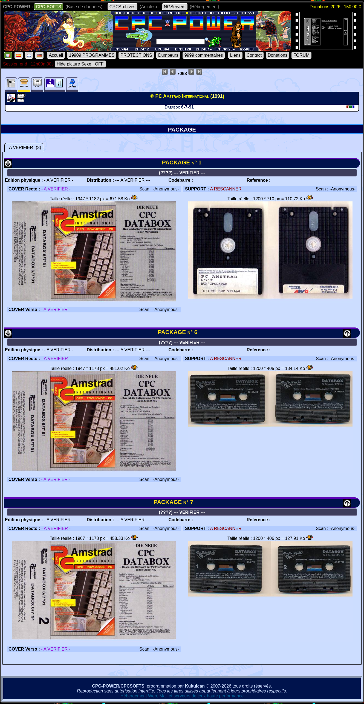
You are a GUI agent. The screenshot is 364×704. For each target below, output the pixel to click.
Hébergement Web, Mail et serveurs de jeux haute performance (182, 696)
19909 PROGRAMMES (91, 55)
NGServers (175, 6)
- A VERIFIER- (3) (24, 147)
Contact (254, 55)
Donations (277, 55)
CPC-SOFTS (48, 6)
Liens (235, 55)
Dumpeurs (168, 55)
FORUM (301, 55)
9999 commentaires (203, 55)
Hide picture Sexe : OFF (80, 64)
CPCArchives (122, 6)
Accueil (56, 55)
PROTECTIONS (136, 55)
